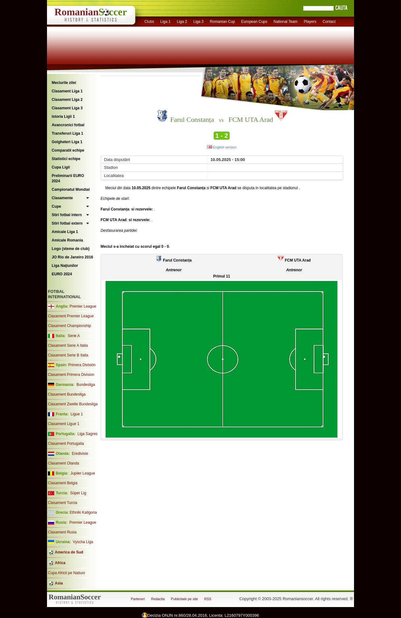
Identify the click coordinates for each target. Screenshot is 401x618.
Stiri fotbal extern (67, 223)
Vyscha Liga (82, 542)
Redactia (157, 599)
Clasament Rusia (62, 532)
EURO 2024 (62, 274)
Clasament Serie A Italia (68, 345)
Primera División (82, 365)
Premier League (83, 306)
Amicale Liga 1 (65, 232)
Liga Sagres (87, 434)
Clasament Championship (69, 326)
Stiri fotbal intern (67, 215)
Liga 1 (165, 21)
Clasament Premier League (71, 316)
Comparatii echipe (68, 150)
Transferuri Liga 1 (67, 133)
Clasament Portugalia (66, 443)
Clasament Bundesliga (67, 394)
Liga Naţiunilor (65, 265)
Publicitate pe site (184, 599)
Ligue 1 (76, 414)
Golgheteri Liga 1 (67, 142)
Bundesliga (85, 384)
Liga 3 (198, 21)
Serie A (74, 336)
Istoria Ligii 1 (63, 116)
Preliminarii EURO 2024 (68, 178)
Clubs (149, 21)
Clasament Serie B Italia (68, 355)
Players (310, 21)
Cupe (56, 206)
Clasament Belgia (62, 483)
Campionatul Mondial (71, 189)
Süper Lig (78, 493)
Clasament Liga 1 (67, 91)
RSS (207, 599)
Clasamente (62, 198)
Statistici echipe (66, 159)
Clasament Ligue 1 (63, 424)
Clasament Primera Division (71, 374)
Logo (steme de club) (71, 249)
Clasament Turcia (62, 503)
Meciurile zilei (64, 82)
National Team (285, 21)
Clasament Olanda (63, 463)
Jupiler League (82, 473)
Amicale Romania (67, 240)
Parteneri (138, 599)
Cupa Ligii (61, 167)
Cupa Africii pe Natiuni (66, 573)
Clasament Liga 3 (67, 108)
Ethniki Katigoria (83, 512)
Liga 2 (182, 21)
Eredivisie (80, 453)
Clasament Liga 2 (67, 99)
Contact (329, 21)
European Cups (254, 21)
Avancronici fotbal (68, 125)
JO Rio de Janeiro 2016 (72, 257)
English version (222, 147)
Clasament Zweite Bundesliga (73, 404)
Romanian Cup (222, 21)
